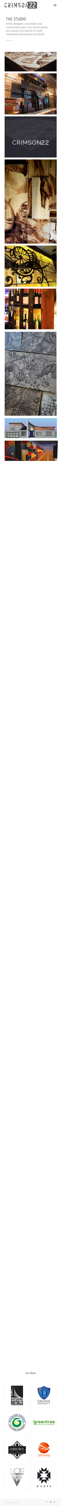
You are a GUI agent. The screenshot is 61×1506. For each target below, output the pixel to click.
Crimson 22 (16, 1502)
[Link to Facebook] (47, 1502)
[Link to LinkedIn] (54, 1502)
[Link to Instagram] (51, 1502)
